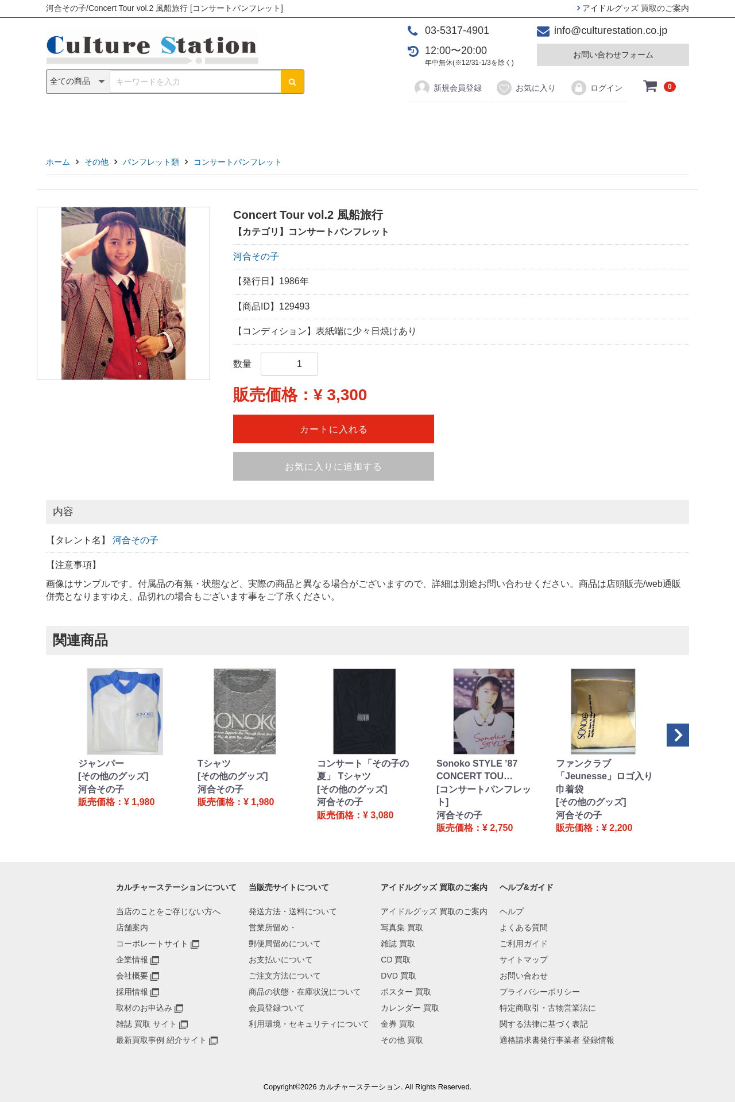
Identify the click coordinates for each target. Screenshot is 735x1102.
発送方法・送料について (293, 911)
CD (285, 121)
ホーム (58, 162)
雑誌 (248, 121)
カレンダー (434, 121)
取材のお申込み (144, 1007)
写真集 (204, 121)
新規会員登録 (447, 87)
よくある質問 (524, 927)
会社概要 (132, 975)
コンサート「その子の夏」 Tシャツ (363, 770)
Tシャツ (214, 763)
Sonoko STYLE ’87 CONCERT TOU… (476, 770)
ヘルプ (512, 911)
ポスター (371, 121)
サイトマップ (524, 959)
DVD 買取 (398, 975)
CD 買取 (396, 959)
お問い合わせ (524, 975)
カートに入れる (334, 429)
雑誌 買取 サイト (146, 1023)
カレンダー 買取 (410, 1007)
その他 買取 (402, 1040)
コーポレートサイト (152, 943)
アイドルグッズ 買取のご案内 (633, 8)
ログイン (596, 87)
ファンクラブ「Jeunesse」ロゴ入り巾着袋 (604, 776)
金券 (487, 121)
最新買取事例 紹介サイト (161, 1040)
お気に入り (526, 87)
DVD (322, 121)
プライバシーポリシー (540, 991)
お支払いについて (281, 959)
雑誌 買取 (398, 943)
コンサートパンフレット (238, 162)
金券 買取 (398, 1023)
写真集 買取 (402, 927)
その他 (530, 121)
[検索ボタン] (292, 81)
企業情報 (132, 959)
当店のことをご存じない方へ (168, 911)
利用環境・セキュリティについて (309, 1023)
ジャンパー (101, 763)
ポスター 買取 (406, 991)
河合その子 (256, 256)
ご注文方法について (285, 975)
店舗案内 (132, 927)
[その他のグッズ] (113, 776)
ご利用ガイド (524, 943)
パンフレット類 (151, 162)
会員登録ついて (277, 1007)
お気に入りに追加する (333, 466)
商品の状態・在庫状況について (305, 991)
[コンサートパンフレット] (483, 795)
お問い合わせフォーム (613, 54)
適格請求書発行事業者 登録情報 (557, 1040)
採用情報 (132, 991)
